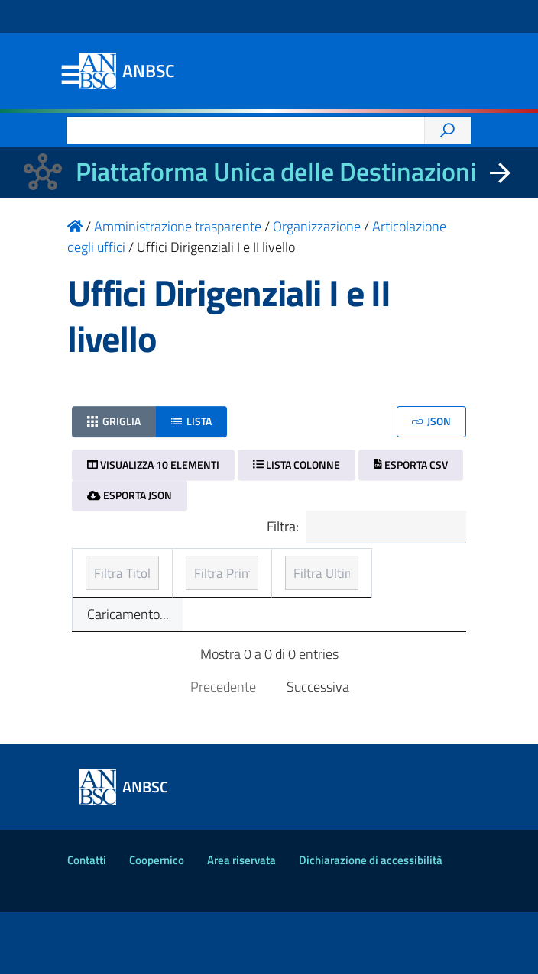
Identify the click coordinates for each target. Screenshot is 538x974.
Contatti (86, 921)
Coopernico (156, 921)
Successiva (318, 748)
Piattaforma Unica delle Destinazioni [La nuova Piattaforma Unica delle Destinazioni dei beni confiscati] (276, 171)
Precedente (223, 748)
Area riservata (241, 921)
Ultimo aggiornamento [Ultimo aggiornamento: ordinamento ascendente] (381, 579)
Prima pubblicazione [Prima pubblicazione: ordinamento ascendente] (235, 579)
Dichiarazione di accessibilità (370, 921)
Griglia (114, 421)
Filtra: (364, 528)
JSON (431, 421)
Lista (191, 421)
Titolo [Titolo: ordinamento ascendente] (104, 589)
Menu (70, 75)
